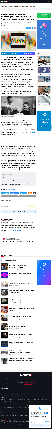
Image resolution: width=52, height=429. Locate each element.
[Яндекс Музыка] (32, 379)
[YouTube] (20, 379)
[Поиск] (51, 1)
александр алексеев (10, 238)
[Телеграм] (2, 379)
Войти (32, 206)
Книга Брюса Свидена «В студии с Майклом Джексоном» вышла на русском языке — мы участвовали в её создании (20, 265)
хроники (7, 189)
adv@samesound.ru (28, 383)
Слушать (43, 44)
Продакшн (10, 269)
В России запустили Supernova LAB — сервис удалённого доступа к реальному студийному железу (21, 334)
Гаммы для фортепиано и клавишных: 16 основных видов (43, 64)
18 (19, 302)
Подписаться (44, 126)
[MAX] (14, 379)
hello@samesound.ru (29, 382)
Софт (10, 354)
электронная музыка (12, 189)
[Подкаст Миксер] (38, 379)
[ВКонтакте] (8, 379)
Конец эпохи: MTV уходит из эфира (8, 180)
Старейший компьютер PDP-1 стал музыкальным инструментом (14, 177)
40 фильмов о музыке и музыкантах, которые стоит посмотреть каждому (43, 84)
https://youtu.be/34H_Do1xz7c (15, 230)
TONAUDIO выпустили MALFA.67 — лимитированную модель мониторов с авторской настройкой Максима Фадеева (22, 360)
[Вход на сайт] (49, 1)
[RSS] (50, 379)
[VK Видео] (26, 379)
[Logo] (4, 1)
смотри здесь (4, 169)
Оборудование (11, 285)
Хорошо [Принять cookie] (40, 425)
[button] (27, 28)
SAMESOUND (11, 420)
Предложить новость (43, 15)
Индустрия (11, 294)
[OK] (44, 379)
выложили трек (31, 132)
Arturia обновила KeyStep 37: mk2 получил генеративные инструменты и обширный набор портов (21, 308)
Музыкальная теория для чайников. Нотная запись (43, 104)
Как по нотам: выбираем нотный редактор (43, 74)
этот (2, 422)
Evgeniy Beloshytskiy (8, 219)
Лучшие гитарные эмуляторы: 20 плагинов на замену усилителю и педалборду (44, 94)
